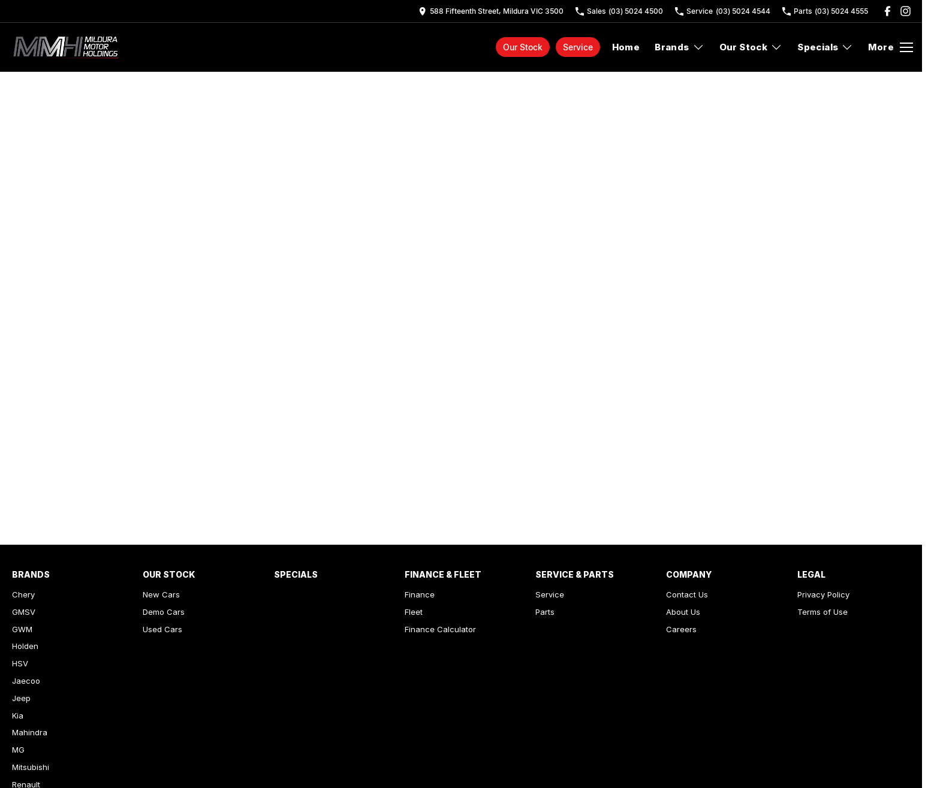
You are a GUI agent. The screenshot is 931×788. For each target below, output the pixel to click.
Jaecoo (26, 681)
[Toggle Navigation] (890, 47)
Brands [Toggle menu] (679, 47)
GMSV (23, 612)
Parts (545, 612)
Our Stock (523, 47)
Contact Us (687, 594)
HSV (20, 663)
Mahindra (29, 732)
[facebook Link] (887, 11)
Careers (681, 629)
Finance (420, 594)
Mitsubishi (30, 767)
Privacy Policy (823, 594)
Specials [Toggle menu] (825, 47)
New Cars (161, 594)
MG (18, 749)
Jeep (21, 698)
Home (626, 47)
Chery (23, 594)
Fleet (414, 612)
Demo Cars (164, 612)
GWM (22, 629)
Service (578, 47)
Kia (17, 715)
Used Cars (162, 629)
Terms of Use (822, 612)
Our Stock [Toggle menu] (751, 47)
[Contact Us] (491, 11)
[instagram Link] (905, 11)
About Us (683, 612)
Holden (25, 646)
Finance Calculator (440, 629)
